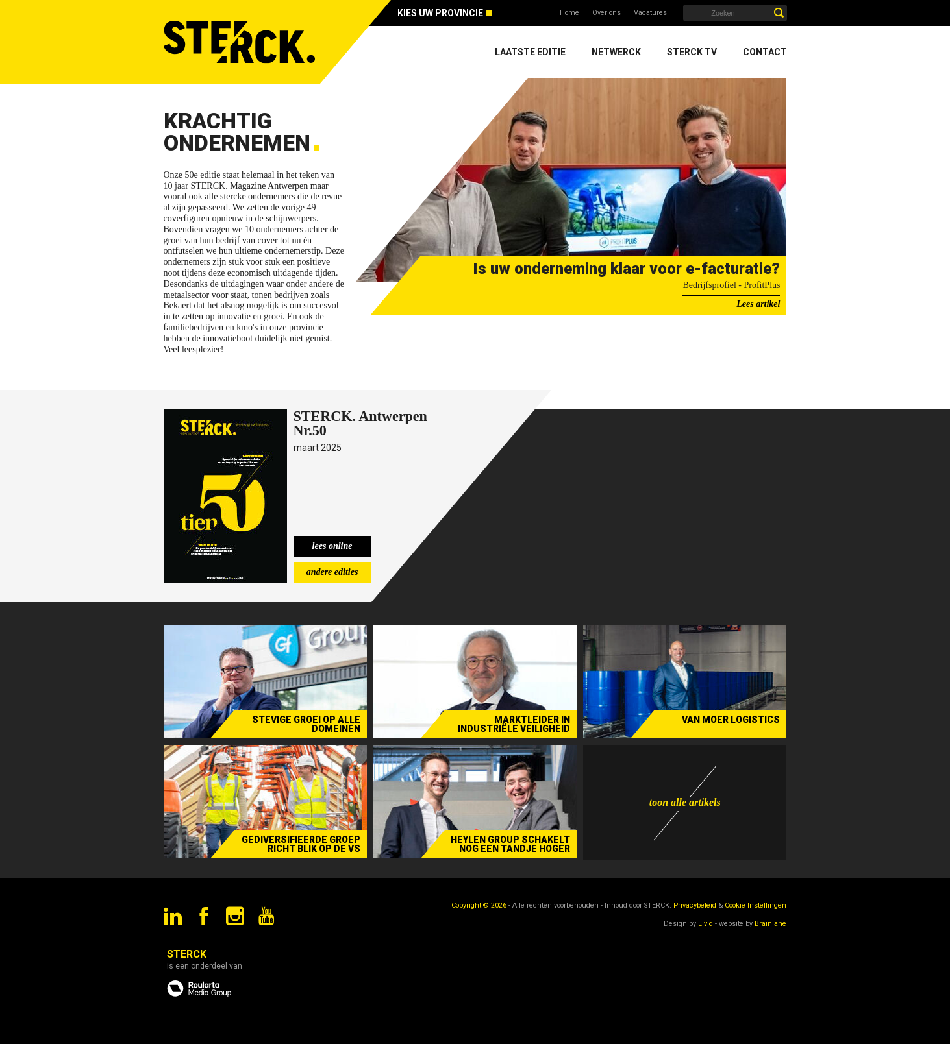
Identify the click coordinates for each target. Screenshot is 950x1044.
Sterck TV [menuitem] (692, 52)
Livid (705, 923)
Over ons (606, 12)
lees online (332, 546)
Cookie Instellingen (755, 905)
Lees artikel (758, 304)
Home (569, 12)
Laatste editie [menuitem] (530, 52)
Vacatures (650, 12)
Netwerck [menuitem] (616, 52)
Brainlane (770, 923)
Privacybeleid (694, 905)
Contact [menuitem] (765, 52)
